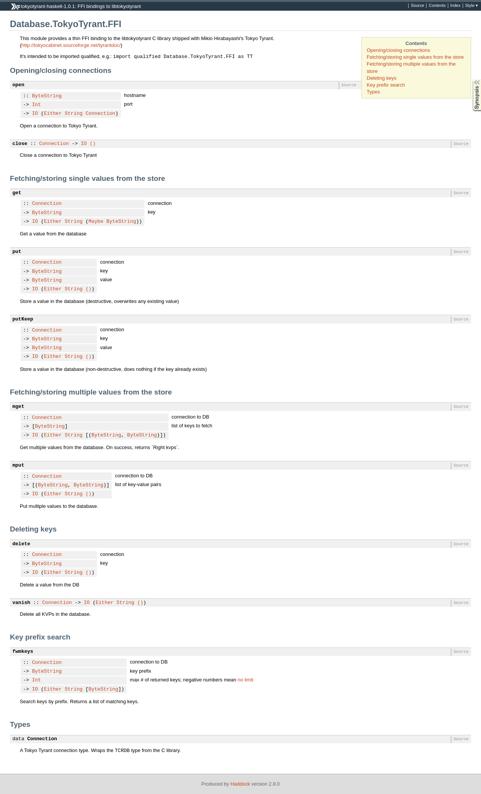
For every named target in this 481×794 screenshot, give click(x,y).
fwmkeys (23, 651)
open (18, 85)
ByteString (47, 96)
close (20, 143)
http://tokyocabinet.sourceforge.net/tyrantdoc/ (70, 45)
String (74, 113)
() (93, 143)
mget (18, 406)
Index (455, 5)
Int (36, 104)
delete (21, 544)
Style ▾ (471, 5)
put (17, 251)
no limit (245, 680)
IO (35, 113)
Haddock (240, 784)
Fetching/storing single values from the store (415, 57)
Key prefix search (386, 85)
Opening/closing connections (398, 50)
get (17, 193)
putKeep (23, 319)
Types (373, 92)
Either (53, 113)
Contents (437, 5)
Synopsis (470, 79)
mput (18, 465)
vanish (21, 602)
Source (417, 5)
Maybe (95, 221)
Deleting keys (381, 78)
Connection (100, 113)
